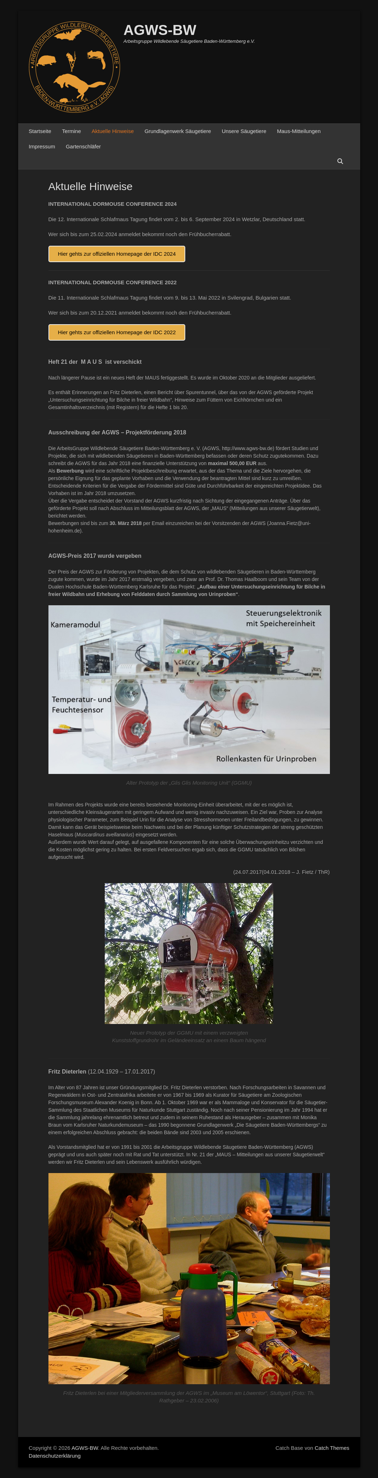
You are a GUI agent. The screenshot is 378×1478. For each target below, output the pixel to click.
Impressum (42, 146)
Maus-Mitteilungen (299, 131)
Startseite (40, 131)
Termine (71, 131)
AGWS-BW (160, 30)
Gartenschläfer (83, 146)
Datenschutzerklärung (55, 1456)
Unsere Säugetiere (244, 131)
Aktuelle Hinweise (113, 131)
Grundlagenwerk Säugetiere (178, 131)
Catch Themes (332, 1448)
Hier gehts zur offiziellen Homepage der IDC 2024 (117, 254)
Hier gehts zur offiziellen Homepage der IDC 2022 (117, 332)
